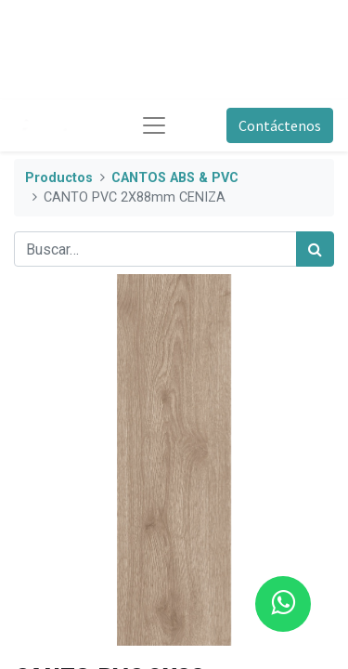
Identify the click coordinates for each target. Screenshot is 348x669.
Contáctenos (279, 125)
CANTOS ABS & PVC (174, 178)
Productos (59, 178)
